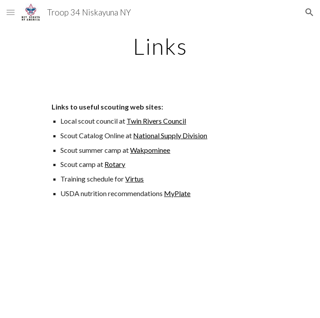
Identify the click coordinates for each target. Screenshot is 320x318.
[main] (160, 46)
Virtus (134, 178)
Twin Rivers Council (156, 121)
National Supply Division (170, 135)
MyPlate (177, 193)
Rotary (114, 164)
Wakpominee (150, 150)
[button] (10, 12)
